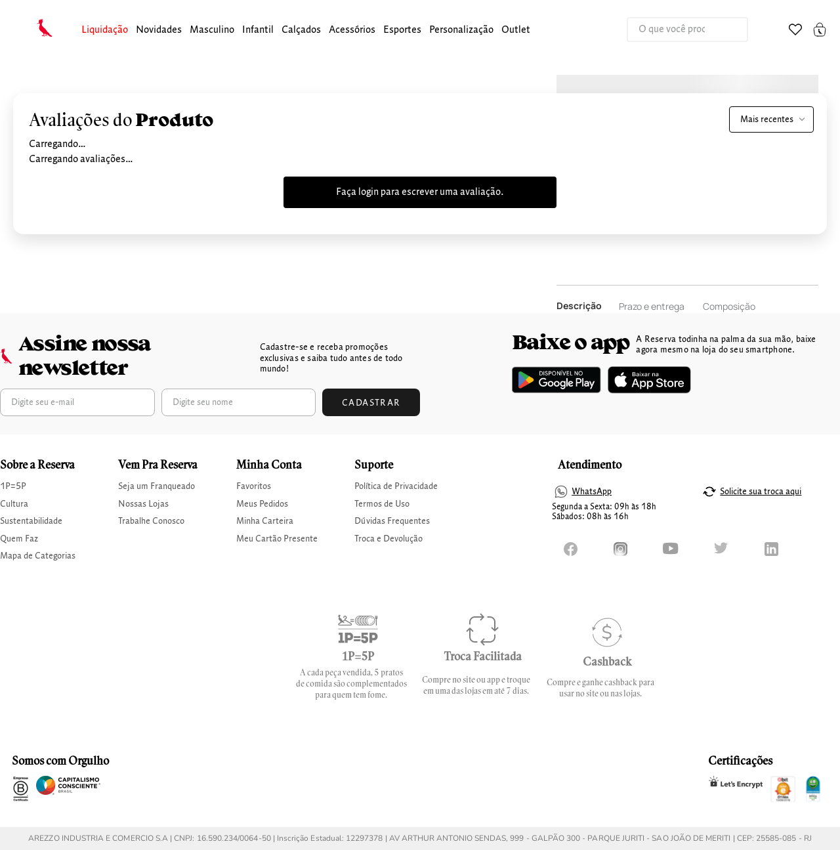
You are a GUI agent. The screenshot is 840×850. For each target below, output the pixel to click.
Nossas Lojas (143, 504)
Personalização (461, 30)
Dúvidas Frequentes (392, 521)
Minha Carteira (264, 521)
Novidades (159, 30)
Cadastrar (371, 403)
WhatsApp (592, 491)
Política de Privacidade (396, 486)
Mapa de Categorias (37, 556)
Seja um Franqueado (156, 486)
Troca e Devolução (388, 538)
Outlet (515, 30)
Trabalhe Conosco (151, 521)
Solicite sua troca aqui (760, 491)
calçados (301, 30)
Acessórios (352, 30)
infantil (258, 30)
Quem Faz (19, 538)
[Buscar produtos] (724, 29)
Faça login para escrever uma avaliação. (420, 192)
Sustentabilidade (31, 521)
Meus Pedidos (262, 504)
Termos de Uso (382, 504)
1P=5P (13, 486)
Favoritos (253, 486)
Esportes (402, 30)
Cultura (14, 504)
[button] (105, 30)
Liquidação (104, 30)
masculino (212, 30)
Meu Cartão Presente (277, 538)
